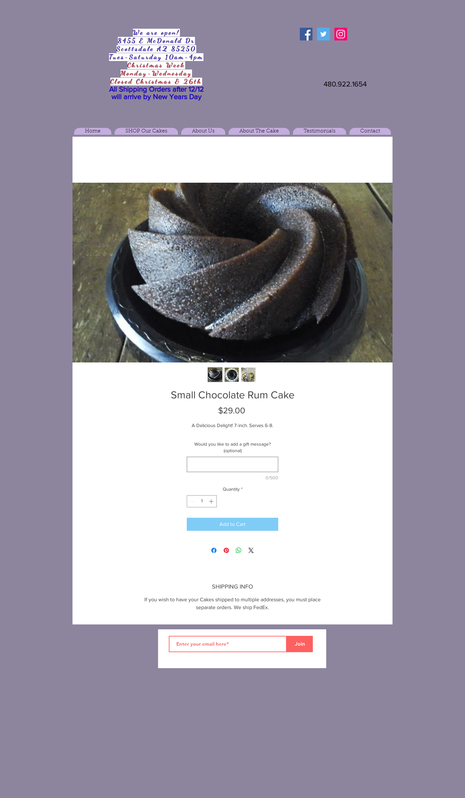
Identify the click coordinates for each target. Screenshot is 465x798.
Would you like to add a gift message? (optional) (232, 447)
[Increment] (212, 501)
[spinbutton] (202, 501)
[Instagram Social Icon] (340, 34)
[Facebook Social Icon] (306, 34)
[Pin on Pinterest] (226, 550)
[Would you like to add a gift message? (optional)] (232, 464)
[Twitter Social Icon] (323, 34)
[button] (146, 131)
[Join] (300, 644)
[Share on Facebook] (214, 550)
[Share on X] (251, 550)
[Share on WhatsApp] (239, 550)
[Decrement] (192, 501)
